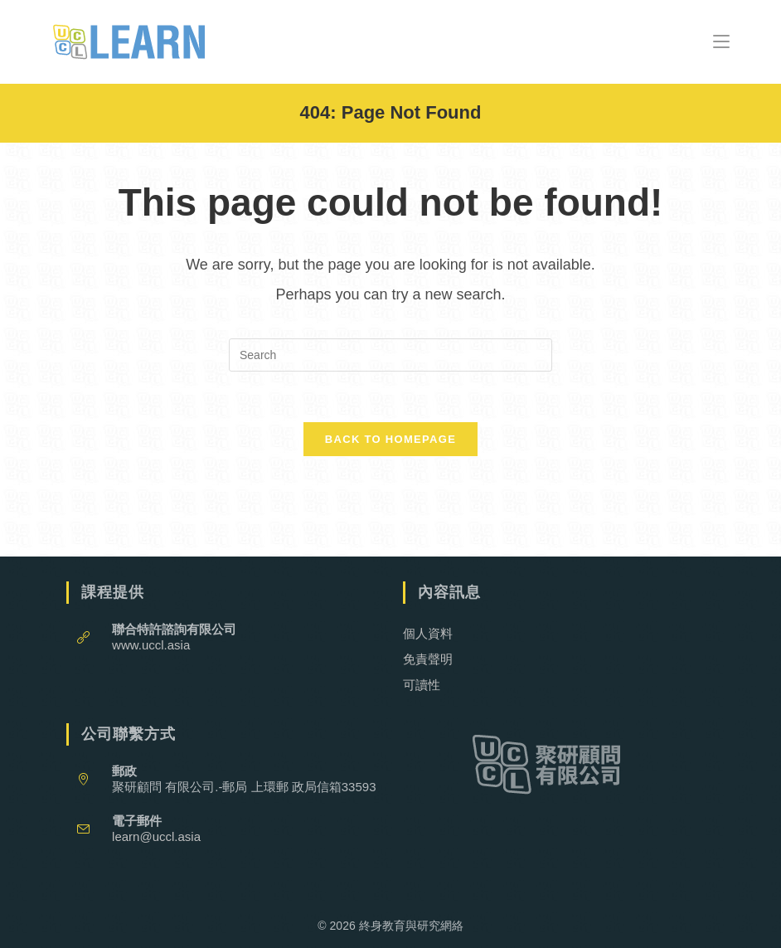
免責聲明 (428, 659)
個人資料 (428, 633)
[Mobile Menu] (721, 41)
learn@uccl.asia (156, 836)
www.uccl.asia (151, 645)
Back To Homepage (390, 439)
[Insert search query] (390, 355)
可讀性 (421, 685)
